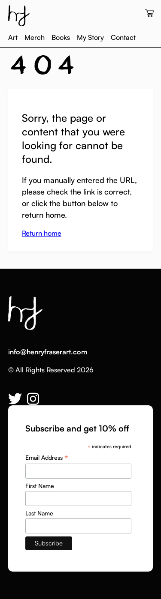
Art (13, 37)
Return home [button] (41, 233)
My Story (90, 37)
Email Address (46, 457)
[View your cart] (149, 13)
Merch (34, 37)
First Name (39, 485)
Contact (123, 37)
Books (61, 37)
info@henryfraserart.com (47, 351)
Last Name (39, 513)
